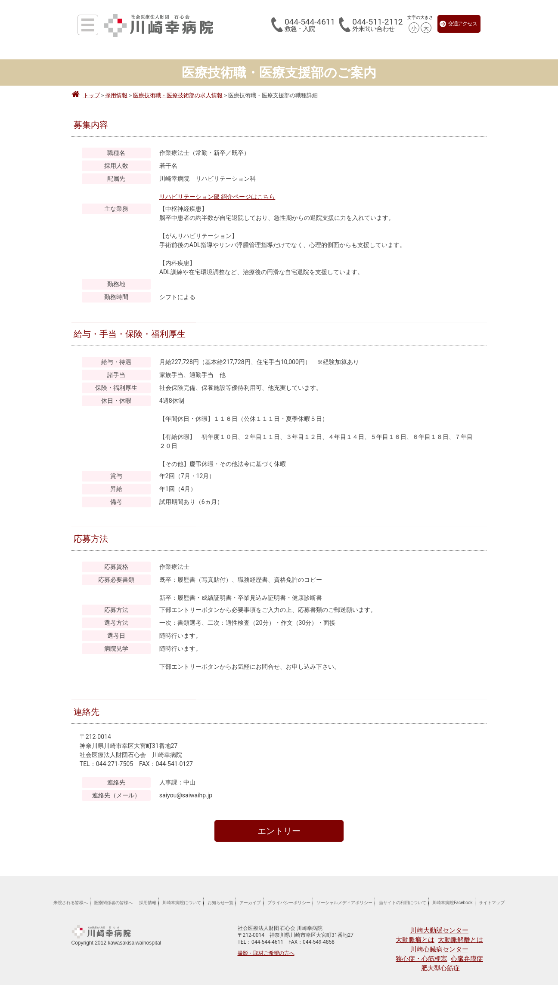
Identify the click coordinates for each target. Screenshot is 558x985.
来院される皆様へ (70, 902)
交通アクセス (458, 24)
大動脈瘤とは (415, 940)
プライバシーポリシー (288, 902)
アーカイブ (250, 902)
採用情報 (147, 902)
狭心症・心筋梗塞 (421, 959)
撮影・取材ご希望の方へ (266, 953)
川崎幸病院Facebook (452, 902)
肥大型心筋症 (440, 968)
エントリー (279, 831)
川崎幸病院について (181, 902)
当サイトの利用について (402, 902)
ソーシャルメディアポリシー (344, 902)
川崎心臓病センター (439, 949)
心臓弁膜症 (467, 959)
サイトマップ (492, 902)
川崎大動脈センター (439, 930)
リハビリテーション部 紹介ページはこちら (217, 196)
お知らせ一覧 (220, 902)
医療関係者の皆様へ (113, 902)
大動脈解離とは (460, 940)
